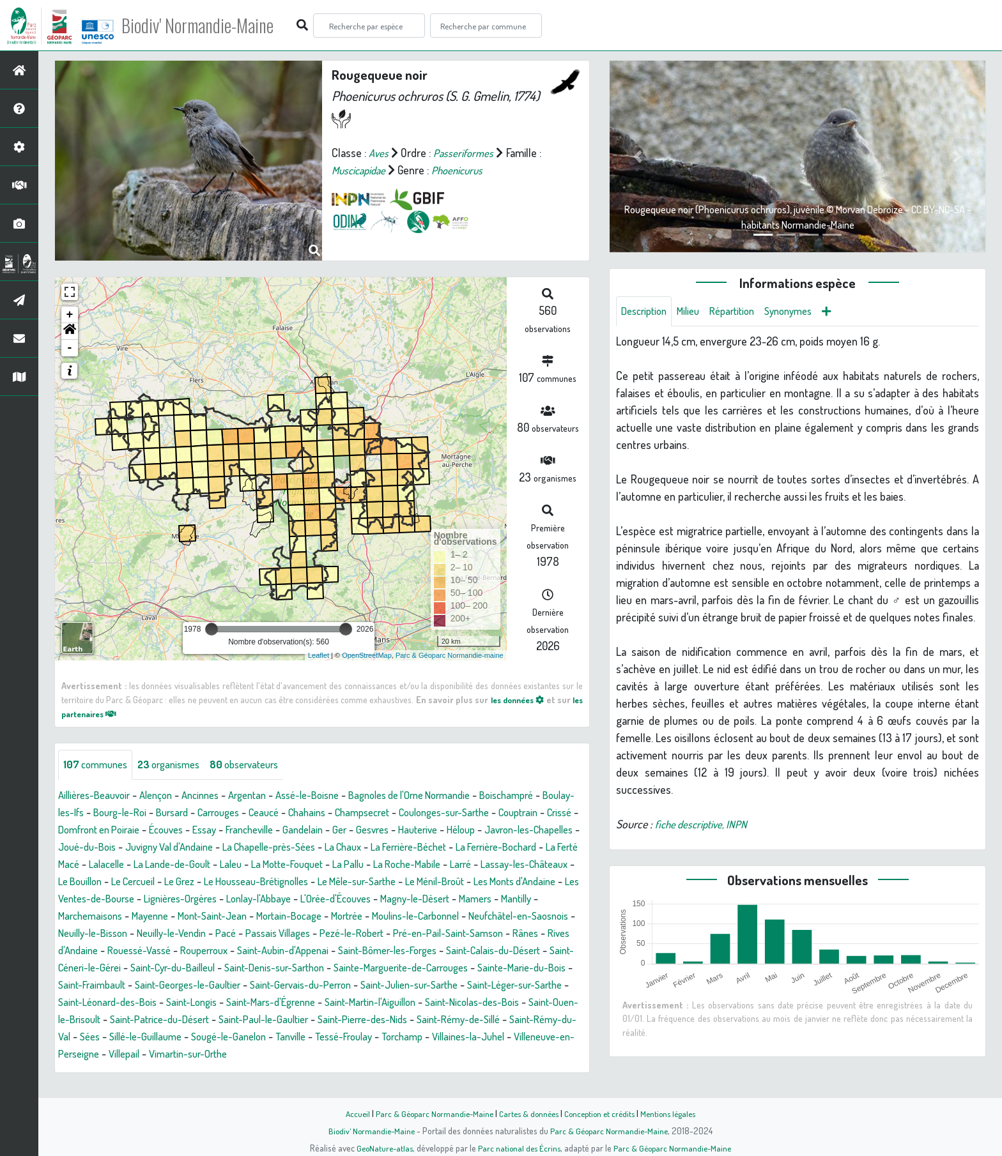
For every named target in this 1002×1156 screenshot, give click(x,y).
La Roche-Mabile (140, 882)
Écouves (269, 830)
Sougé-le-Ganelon (424, 1054)
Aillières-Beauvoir (98, 796)
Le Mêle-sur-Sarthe (167, 899)
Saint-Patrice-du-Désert (311, 1037)
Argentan (266, 796)
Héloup (74, 847)
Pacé (156, 951)
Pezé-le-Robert (293, 951)
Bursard (225, 813)
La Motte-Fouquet (529, 865)
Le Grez (462, 882)
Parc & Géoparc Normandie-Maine (428, 1113)
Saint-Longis (292, 1020)
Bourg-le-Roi (168, 813)
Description (646, 312)
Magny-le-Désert (312, 916)
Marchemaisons (486, 916)
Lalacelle (331, 865)
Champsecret (434, 813)
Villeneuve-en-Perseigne (266, 1072)
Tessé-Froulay (550, 1054)
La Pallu (75, 882)
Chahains (373, 813)
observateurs (260, 765)
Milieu (695, 312)
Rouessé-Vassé (93, 968)
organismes (177, 765)
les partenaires (99, 713)
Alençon (166, 796)
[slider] (211, 629)
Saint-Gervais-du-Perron (366, 1003)
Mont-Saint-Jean (96, 934)
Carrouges (276, 813)
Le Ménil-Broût (254, 899)
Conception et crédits (601, 1113)
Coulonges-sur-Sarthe (525, 813)
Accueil (348, 1113)
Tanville (492, 1054)
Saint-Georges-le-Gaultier (244, 1003)
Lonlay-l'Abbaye (140, 916)
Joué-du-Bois (240, 847)
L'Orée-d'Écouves (224, 916)
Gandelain (419, 830)
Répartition (743, 312)
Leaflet (318, 655)
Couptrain (80, 830)
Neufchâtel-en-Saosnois (435, 934)
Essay (311, 830)
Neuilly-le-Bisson (538, 934)
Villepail (350, 1072)
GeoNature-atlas (380, 1147)
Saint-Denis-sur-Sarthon (296, 985)
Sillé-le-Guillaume (333, 1054)
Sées (272, 1054)
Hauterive (543, 830)
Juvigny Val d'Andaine (330, 847)
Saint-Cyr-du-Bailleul (184, 985)
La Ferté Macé (271, 865)
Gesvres (493, 830)
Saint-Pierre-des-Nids (531, 1037)
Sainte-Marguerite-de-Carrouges (435, 985)
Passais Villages (213, 951)
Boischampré (552, 796)
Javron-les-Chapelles (149, 847)
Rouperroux (165, 968)
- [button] (69, 348)
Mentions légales (675, 1113)
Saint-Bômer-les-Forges (365, 968)
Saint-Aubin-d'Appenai (251, 968)
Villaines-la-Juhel (160, 1072)
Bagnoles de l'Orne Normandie (444, 796)
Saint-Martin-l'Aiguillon (487, 1020)
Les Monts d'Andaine (343, 899)
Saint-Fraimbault (139, 1003)
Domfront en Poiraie (195, 830)
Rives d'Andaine (540, 951)
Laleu (467, 865)
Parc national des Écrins (518, 1147)
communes (98, 765)
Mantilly (423, 916)
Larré (199, 882)
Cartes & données (527, 1113)
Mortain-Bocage (180, 934)
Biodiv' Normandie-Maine (210, 25)
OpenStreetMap (367, 655)
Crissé (126, 830)
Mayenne (551, 916)
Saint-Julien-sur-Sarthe (485, 1003)
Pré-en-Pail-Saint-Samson (398, 951)
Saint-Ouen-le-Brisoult (195, 1037)
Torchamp (88, 1072)
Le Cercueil (410, 882)
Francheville (361, 830)
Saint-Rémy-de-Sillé (111, 1054)
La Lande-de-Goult (403, 865)
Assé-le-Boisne (332, 796)
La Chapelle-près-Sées (441, 847)
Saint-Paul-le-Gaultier (424, 1037)
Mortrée (244, 934)
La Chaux (522, 847)
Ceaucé (327, 813)
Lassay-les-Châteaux (268, 882)
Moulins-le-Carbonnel (321, 934)
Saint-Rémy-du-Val (209, 1054)
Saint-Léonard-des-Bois (200, 1020)
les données (525, 699)
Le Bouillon (351, 882)
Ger (458, 830)
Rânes (482, 951)
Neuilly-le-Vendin (96, 951)
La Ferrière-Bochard (185, 865)
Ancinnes (214, 796)
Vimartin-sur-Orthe (420, 1072)
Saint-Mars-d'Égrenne (378, 1020)
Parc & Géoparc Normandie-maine (450, 655)
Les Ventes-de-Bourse (451, 899)
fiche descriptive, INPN (705, 825)
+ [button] (69, 315)
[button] (69, 331)
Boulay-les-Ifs (97, 813)
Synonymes (804, 312)
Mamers (378, 916)
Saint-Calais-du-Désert (481, 968)
